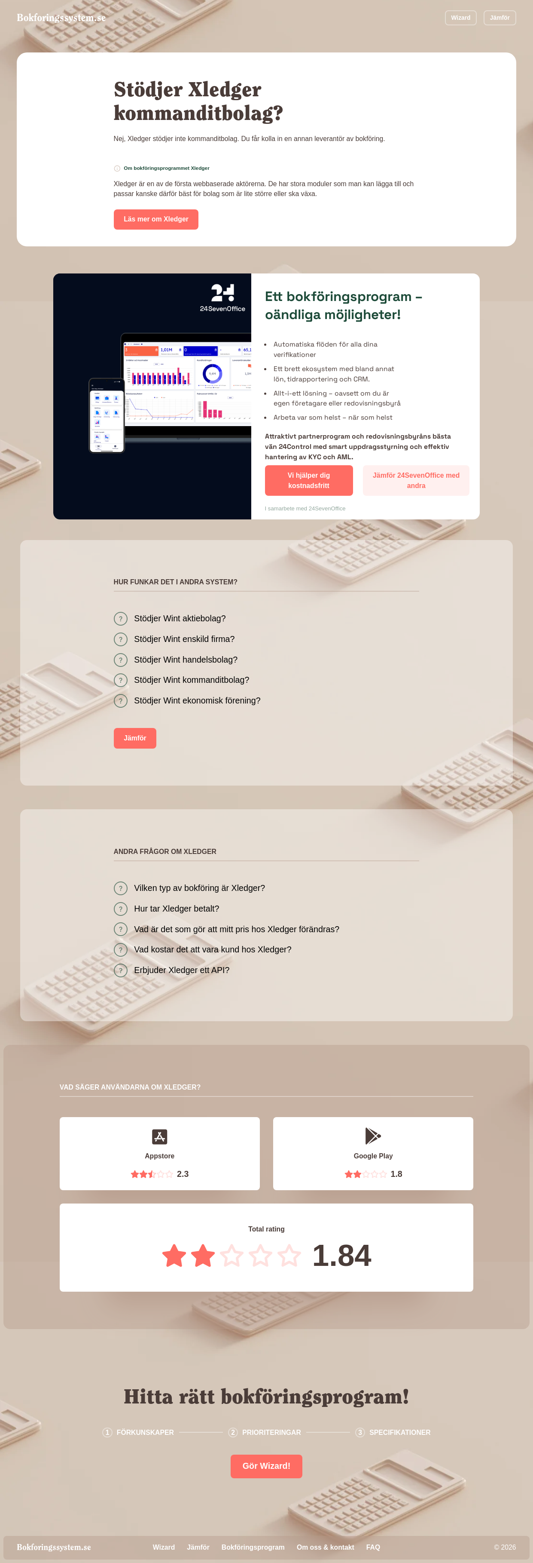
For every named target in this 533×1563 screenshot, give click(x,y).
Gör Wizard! (266, 1466)
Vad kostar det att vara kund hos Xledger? (212, 949)
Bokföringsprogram (253, 1547)
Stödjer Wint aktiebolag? (179, 618)
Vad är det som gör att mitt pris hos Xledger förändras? (236, 929)
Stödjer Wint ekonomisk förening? (197, 700)
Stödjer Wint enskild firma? (184, 639)
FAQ (373, 1547)
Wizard (460, 18)
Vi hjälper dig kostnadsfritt (309, 480)
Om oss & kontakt (325, 1547)
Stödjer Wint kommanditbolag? (191, 680)
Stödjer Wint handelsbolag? (186, 659)
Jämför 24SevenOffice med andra (416, 480)
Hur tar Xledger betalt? (176, 908)
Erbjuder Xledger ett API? (181, 970)
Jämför (500, 18)
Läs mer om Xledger (156, 219)
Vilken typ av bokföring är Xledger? (199, 888)
